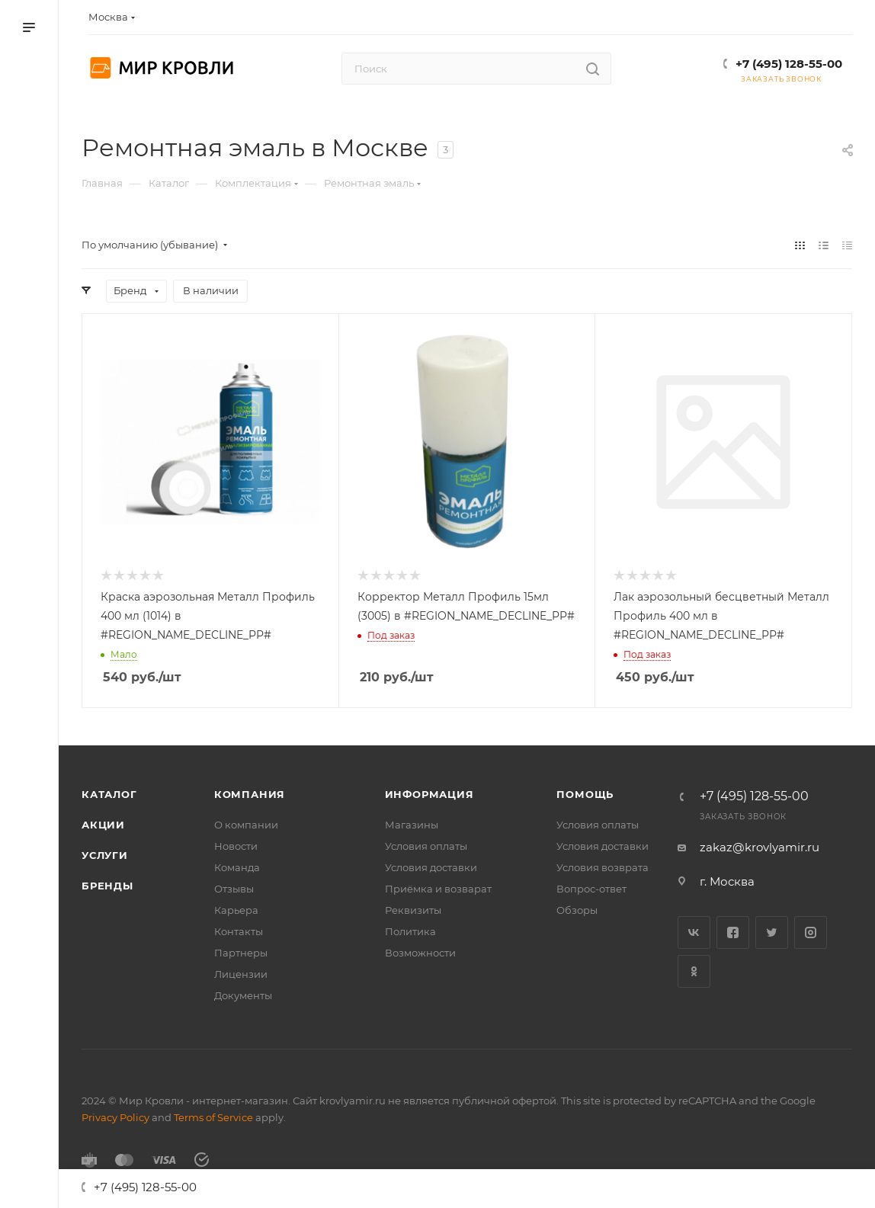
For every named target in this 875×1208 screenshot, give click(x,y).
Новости (236, 846)
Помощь (585, 794)
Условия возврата (602, 867)
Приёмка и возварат (438, 889)
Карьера (236, 910)
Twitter (771, 932)
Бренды (107, 886)
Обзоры (577, 910)
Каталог (109, 794)
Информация (429, 794)
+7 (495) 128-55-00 (789, 63)
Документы (243, 995)
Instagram (810, 932)
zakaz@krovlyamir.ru (759, 847)
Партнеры (241, 953)
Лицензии (241, 974)
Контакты (238, 931)
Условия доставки (431, 867)
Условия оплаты (426, 846)
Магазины (411, 825)
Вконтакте (694, 932)
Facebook (732, 932)
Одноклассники (694, 971)
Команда (237, 867)
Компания (249, 794)
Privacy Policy (115, 1117)
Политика (410, 931)
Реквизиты (413, 910)
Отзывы (234, 889)
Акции (103, 825)
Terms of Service (213, 1117)
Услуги (105, 855)
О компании (246, 825)
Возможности (420, 953)
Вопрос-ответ (591, 889)
